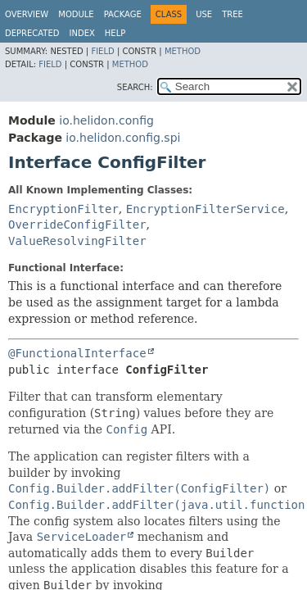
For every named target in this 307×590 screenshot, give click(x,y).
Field (102, 51)
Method (183, 51)
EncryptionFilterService (205, 209)
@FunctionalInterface (77, 353)
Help (115, 33)
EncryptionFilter (63, 209)
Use (204, 14)
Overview (26, 14)
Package (123, 14)
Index (82, 33)
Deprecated (32, 33)
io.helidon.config (106, 120)
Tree (232, 14)
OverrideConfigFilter (77, 224)
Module (75, 14)
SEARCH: (135, 87)
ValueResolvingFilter (77, 240)
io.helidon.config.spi (122, 137)
